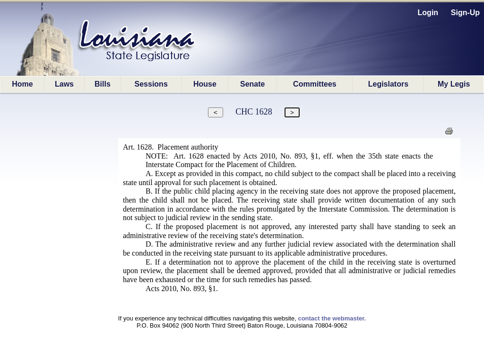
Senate (252, 84)
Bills (103, 84)
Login (428, 13)
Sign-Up (465, 13)
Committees (315, 84)
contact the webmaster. (332, 318)
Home (22, 84)
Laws (64, 84)
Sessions (151, 84)
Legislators (388, 84)
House (204, 84)
